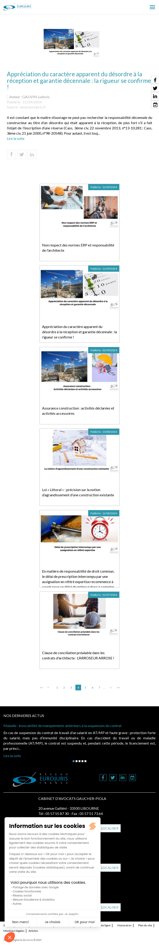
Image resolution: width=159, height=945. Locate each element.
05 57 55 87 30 (57, 813)
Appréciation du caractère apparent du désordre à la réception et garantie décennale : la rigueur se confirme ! (79, 331)
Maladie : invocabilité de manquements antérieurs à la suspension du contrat (62, 725)
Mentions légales (13, 930)
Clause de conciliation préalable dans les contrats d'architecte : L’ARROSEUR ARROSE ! (78, 655)
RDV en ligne (103, 925)
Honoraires (124, 925)
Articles (33, 930)
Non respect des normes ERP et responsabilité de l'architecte (78, 247)
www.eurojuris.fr (33, 107)
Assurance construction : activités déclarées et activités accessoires (78, 410)
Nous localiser (104, 828)
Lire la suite (15, 138)
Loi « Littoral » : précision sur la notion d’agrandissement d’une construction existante (78, 492)
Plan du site (145, 925)
